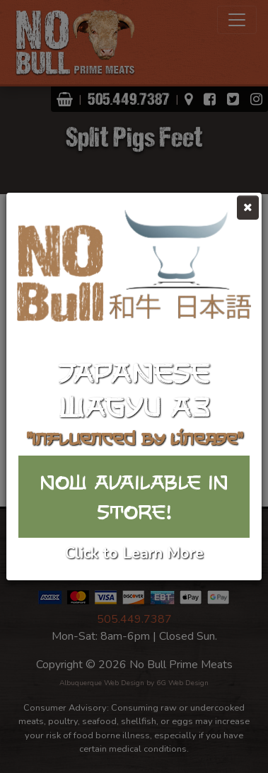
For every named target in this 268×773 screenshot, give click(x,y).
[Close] (248, 208)
